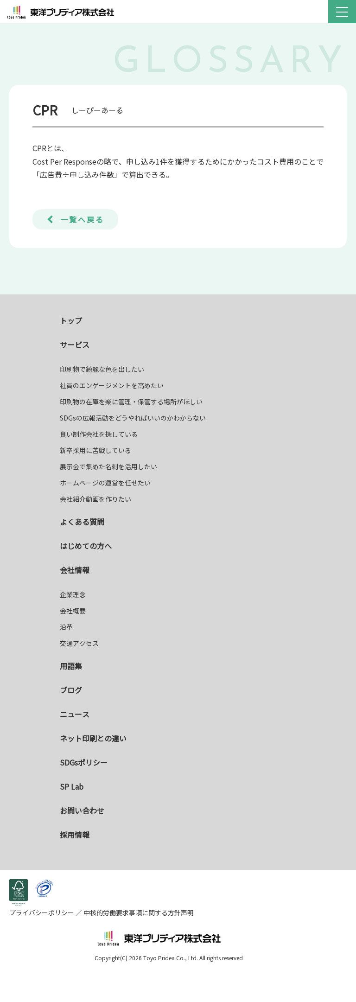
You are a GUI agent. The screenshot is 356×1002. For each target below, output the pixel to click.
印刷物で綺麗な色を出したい (102, 369)
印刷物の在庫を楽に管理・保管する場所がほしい (131, 401)
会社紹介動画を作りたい (95, 499)
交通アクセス (79, 643)
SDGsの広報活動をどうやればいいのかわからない (133, 417)
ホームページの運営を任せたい (105, 482)
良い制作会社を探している (99, 434)
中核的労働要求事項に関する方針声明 (138, 912)
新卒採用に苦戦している (95, 450)
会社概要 (73, 610)
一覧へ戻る (82, 219)
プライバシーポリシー (42, 912)
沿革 (66, 627)
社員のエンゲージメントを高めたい (112, 385)
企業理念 (73, 594)
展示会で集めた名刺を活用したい (108, 466)
